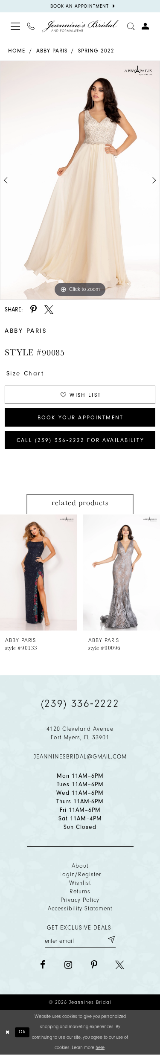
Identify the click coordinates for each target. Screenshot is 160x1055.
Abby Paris (51, 50)
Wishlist (80, 882)
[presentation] (38, 572)
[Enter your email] (80, 939)
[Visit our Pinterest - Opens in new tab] (94, 964)
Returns (80, 891)
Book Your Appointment (80, 417)
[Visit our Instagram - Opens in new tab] (68, 964)
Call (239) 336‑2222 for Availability (80, 440)
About (80, 865)
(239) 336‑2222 (80, 703)
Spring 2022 (96, 50)
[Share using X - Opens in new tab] (48, 309)
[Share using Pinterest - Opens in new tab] (33, 309)
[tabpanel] (80, 180)
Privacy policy (80, 900)
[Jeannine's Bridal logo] (80, 26)
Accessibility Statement (80, 908)
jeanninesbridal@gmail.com (80, 756)
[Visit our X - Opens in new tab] (119, 964)
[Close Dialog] (8, 1032)
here (100, 1047)
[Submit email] (111, 939)
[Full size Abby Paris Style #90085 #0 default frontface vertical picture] (80, 180)
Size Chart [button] (25, 373)
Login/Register (80, 874)
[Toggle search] (131, 26)
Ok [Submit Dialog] (22, 1032)
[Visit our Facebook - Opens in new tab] (42, 964)
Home (16, 50)
